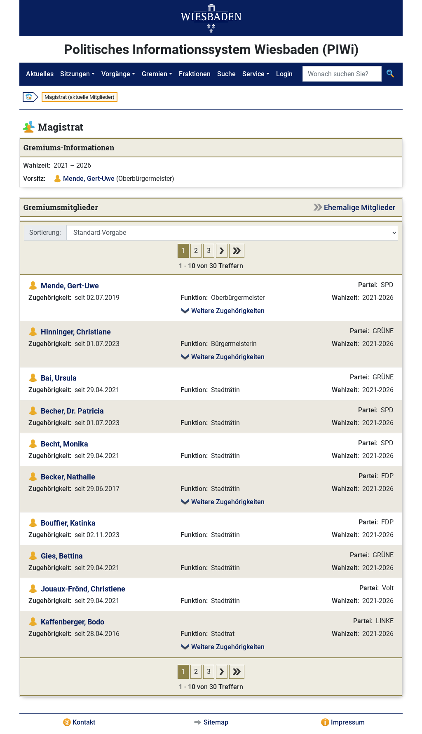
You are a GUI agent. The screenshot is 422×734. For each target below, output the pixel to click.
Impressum (348, 722)
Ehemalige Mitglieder (359, 207)
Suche (226, 74)
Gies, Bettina (62, 556)
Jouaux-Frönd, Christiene (83, 588)
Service (253, 74)
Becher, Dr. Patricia (72, 411)
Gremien (154, 74)
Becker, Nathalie (68, 476)
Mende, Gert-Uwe (89, 178)
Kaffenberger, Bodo (72, 621)
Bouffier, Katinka (68, 523)
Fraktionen (195, 74)
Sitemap (216, 722)
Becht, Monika (64, 443)
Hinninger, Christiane (76, 331)
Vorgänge (115, 74)
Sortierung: (45, 232)
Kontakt (84, 722)
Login (284, 74)
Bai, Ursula (59, 378)
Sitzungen (75, 74)
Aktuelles (40, 74)
